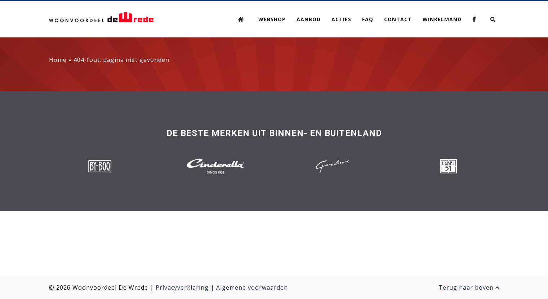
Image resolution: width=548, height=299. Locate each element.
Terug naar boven (468, 287)
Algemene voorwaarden (252, 287)
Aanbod (309, 19)
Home (58, 60)
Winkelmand (442, 19)
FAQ (367, 19)
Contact (398, 19)
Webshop (272, 19)
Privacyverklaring (182, 287)
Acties (341, 19)
